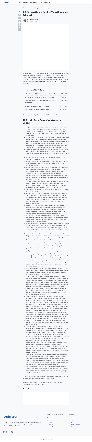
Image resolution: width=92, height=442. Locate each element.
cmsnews (50, 422)
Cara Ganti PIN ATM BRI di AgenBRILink (37, 109)
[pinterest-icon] (12, 432)
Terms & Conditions (44, 2)
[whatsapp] (19, 21)
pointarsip (50, 426)
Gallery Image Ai (23, 2)
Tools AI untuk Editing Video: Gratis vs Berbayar (39, 97)
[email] (19, 29)
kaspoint (50, 424)
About (71, 418)
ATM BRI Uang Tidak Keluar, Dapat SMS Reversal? (40, 94)
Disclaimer (73, 426)
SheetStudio (33, 2)
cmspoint (50, 418)
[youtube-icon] (6, 432)
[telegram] (19, 24)
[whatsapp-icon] (9, 432)
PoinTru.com (51, 439)
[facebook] (19, 15)
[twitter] (19, 18)
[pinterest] (19, 26)
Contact (72, 420)
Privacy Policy (74, 422)
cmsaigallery (51, 420)
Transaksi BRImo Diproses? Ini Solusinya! (37, 106)
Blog (15, 2)
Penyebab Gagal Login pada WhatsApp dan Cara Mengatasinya (39, 101)
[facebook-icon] (4, 432)
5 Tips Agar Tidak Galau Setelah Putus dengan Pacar (46, 115)
